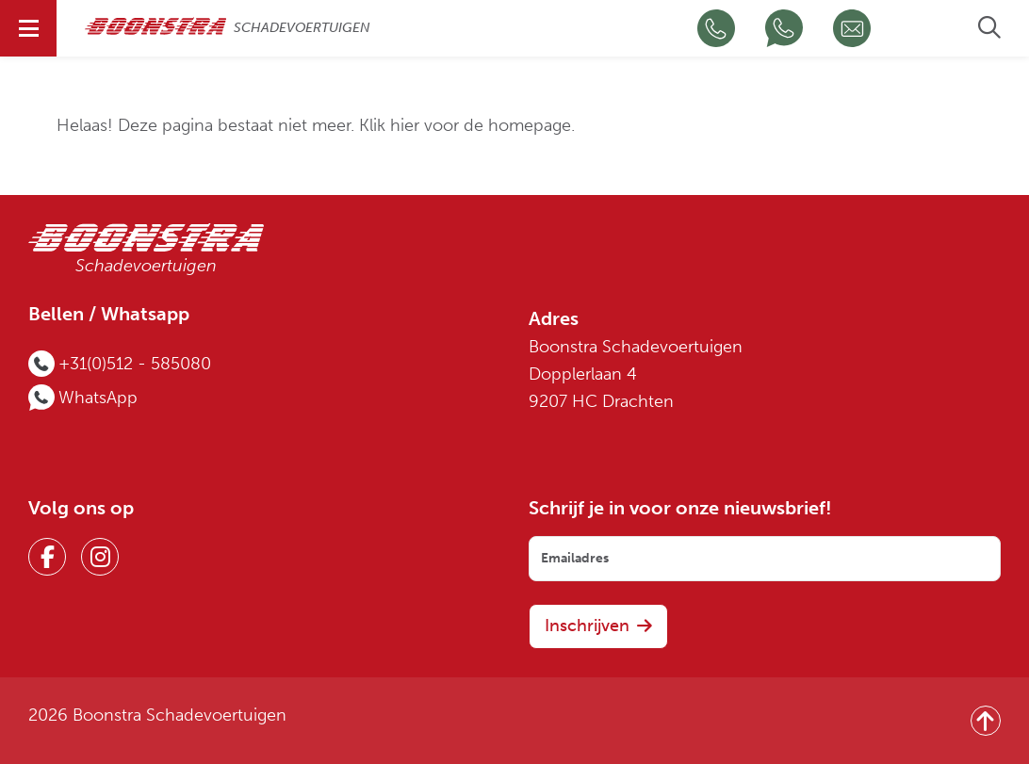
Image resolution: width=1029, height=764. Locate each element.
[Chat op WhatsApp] (784, 28)
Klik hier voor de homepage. (467, 126)
